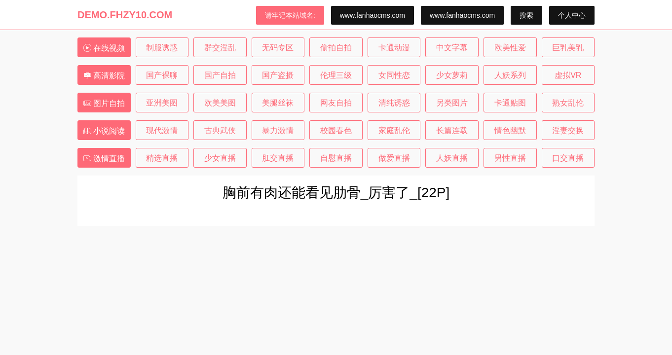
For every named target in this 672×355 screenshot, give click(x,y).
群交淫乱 (220, 47)
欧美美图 (220, 103)
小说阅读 (104, 131)
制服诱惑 (162, 47)
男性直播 (510, 158)
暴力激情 (278, 130)
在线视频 (104, 48)
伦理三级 (336, 75)
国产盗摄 (278, 75)
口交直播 (568, 158)
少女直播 (220, 158)
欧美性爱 (510, 47)
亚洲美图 (162, 103)
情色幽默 (510, 130)
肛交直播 (278, 158)
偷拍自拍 (336, 47)
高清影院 (104, 75)
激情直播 (104, 158)
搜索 (526, 15)
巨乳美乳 (568, 47)
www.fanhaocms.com (372, 15)
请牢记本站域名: (290, 15)
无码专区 (278, 47)
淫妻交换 (568, 130)
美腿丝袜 (278, 103)
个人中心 (572, 15)
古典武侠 (220, 130)
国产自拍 (220, 75)
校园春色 (336, 130)
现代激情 (162, 130)
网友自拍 (336, 103)
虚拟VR (568, 75)
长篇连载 (452, 130)
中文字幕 (452, 47)
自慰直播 (336, 158)
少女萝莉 (452, 75)
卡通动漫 (394, 47)
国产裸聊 (162, 75)
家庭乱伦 (394, 130)
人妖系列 (510, 75)
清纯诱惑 (394, 103)
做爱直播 (394, 158)
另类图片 (452, 103)
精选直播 (162, 158)
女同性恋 (394, 75)
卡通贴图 (510, 103)
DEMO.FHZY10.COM (124, 14)
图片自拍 (104, 103)
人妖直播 (452, 158)
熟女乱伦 (568, 103)
